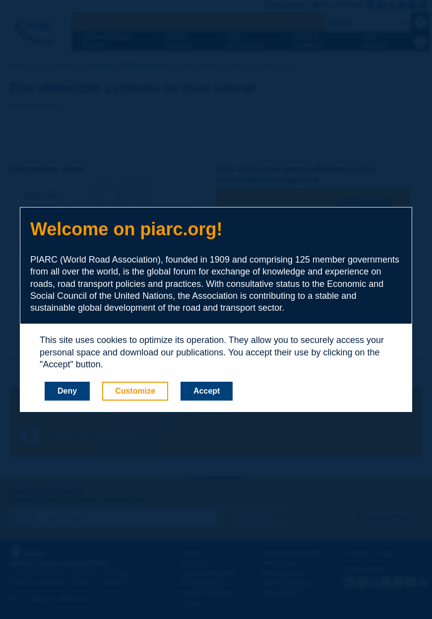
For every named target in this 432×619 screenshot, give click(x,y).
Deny (67, 391)
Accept (206, 391)
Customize (135, 391)
